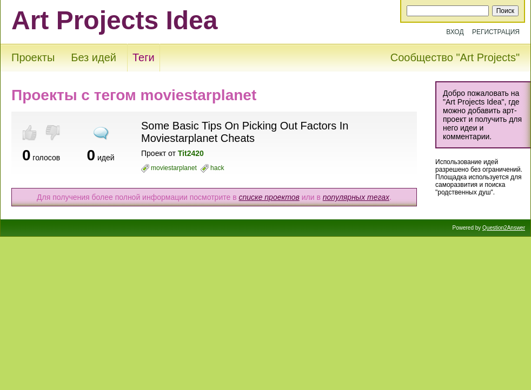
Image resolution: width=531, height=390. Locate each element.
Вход (454, 32)
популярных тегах (356, 197)
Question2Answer (503, 228)
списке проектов (268, 197)
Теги (143, 57)
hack (217, 168)
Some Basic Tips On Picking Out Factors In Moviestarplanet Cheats (244, 132)
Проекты (33, 57)
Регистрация (496, 32)
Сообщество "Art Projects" (455, 57)
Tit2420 (191, 153)
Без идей (93, 57)
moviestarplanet (174, 168)
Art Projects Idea (114, 20)
